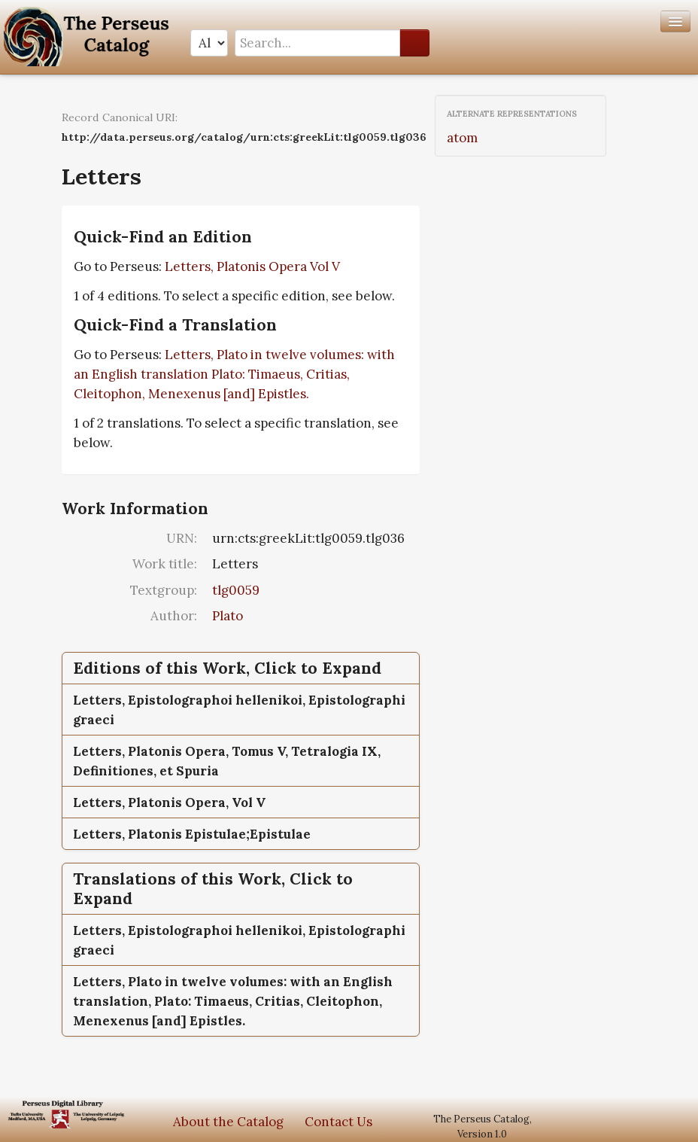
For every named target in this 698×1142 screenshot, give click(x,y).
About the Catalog (228, 1121)
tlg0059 (235, 590)
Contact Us (338, 1121)
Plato (227, 616)
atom (462, 137)
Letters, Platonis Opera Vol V (252, 266)
